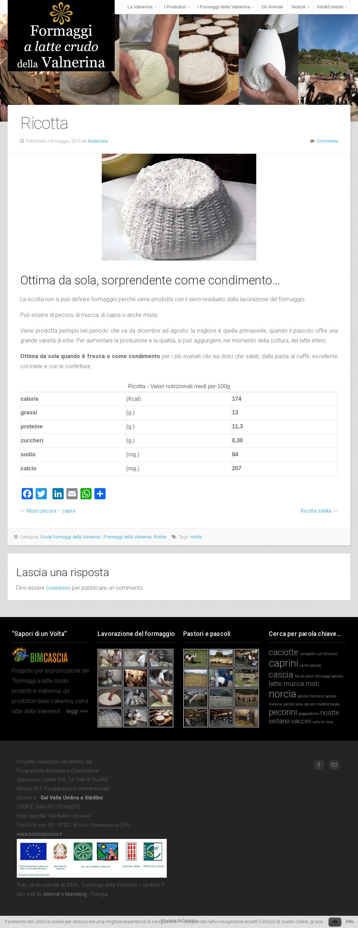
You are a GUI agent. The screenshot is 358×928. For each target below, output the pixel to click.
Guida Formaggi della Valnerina (70, 536)
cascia (281, 674)
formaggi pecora (329, 676)
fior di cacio (304, 676)
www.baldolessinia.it (39, 834)
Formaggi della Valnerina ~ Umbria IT (61, 35)
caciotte (283, 652)
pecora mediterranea (322, 704)
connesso (58, 588)
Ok (335, 921)
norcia (282, 694)
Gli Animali (272, 6)
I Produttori (175, 6)
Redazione (98, 141)
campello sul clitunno (318, 654)
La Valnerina (139, 6)
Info (349, 921)
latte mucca (286, 684)
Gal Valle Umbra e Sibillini (72, 798)
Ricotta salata (316, 511)
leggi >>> (76, 711)
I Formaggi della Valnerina (224, 6)
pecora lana (293, 704)
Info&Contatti (330, 6)
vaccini (301, 721)
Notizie (299, 6)
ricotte (196, 536)
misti (312, 684)
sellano (279, 721)
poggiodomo (309, 713)
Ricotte (159, 536)
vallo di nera (323, 722)
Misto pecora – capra (51, 511)
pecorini (283, 712)
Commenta (327, 141)
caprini (283, 663)
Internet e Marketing (65, 894)
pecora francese (311, 696)
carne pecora (310, 665)
